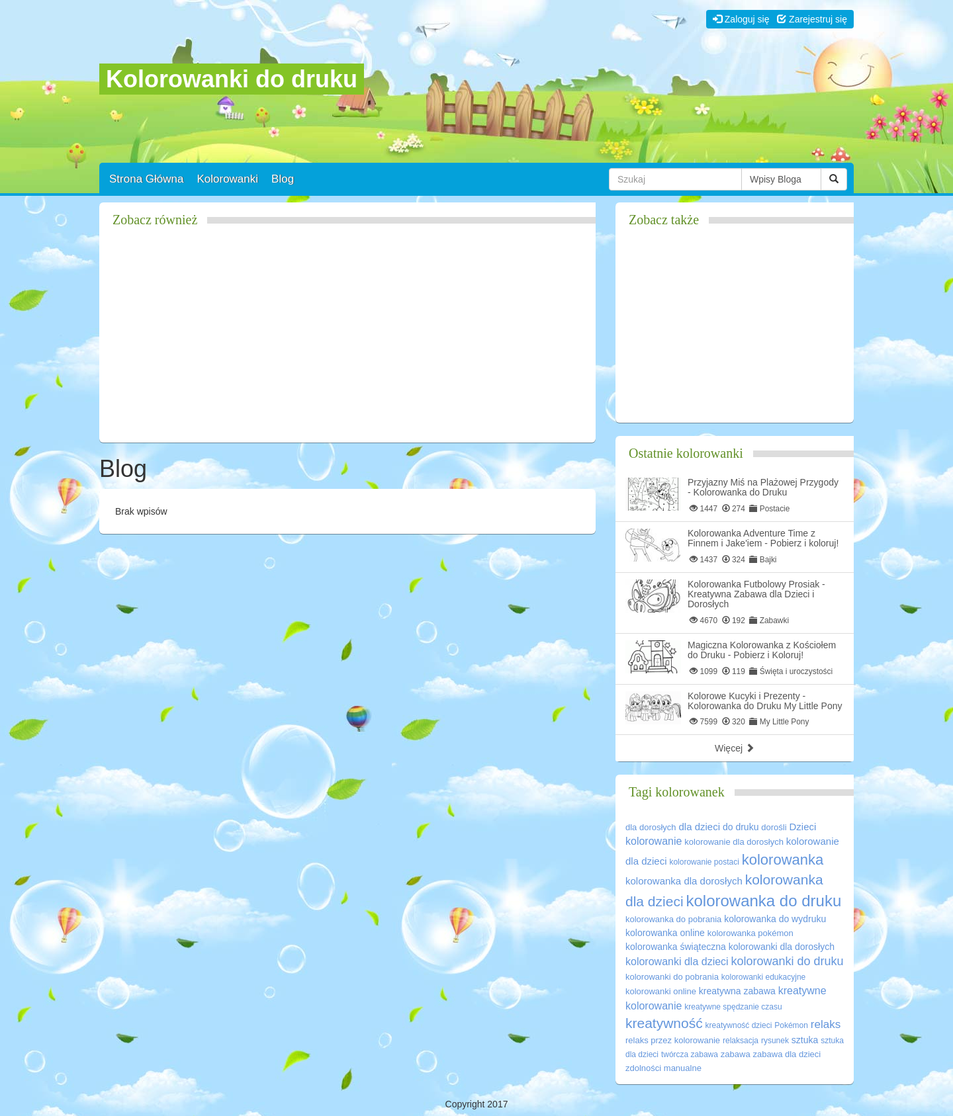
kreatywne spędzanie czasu (733, 1006)
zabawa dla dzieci (787, 1054)
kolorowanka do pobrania (673, 919)
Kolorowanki (227, 179)
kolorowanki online (660, 991)
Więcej (734, 748)
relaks (825, 1024)
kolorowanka (783, 859)
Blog (282, 179)
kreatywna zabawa (737, 991)
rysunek (775, 1040)
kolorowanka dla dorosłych (684, 880)
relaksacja (740, 1040)
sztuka (805, 1040)
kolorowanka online (665, 932)
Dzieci (803, 826)
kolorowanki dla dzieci (677, 961)
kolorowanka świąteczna (675, 946)
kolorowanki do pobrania (672, 977)
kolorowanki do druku (787, 961)
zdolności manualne (663, 1068)
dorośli (773, 827)
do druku (740, 827)
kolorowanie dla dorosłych (734, 842)
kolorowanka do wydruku (775, 919)
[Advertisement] (347, 340)
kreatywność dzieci (738, 1025)
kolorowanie (653, 841)
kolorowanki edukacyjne (763, 977)
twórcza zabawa (689, 1054)
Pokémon (791, 1025)
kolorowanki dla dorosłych (782, 946)
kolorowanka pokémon (750, 933)
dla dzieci (700, 826)
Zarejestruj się (812, 19)
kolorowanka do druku (763, 901)
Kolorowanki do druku (231, 79)
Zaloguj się (741, 19)
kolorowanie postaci (704, 862)
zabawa (735, 1054)
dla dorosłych (650, 827)
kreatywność (664, 1023)
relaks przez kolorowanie (672, 1040)
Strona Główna (146, 179)
